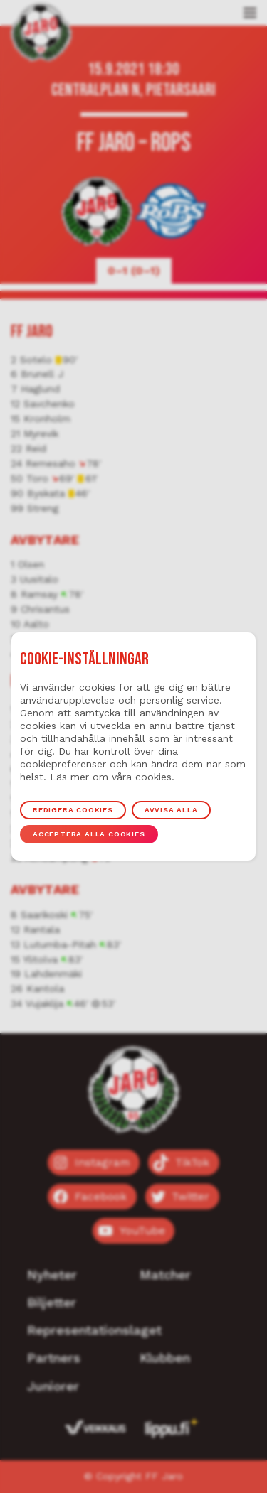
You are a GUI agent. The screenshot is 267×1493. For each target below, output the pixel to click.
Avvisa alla (171, 810)
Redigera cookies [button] (73, 810)
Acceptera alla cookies (89, 834)
